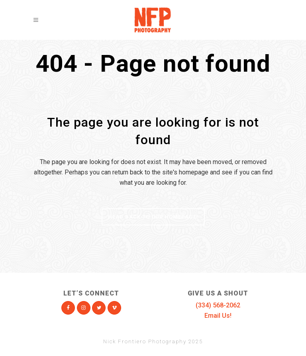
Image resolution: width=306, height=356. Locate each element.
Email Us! (217, 315)
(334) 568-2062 (218, 305)
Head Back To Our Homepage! (153, 217)
